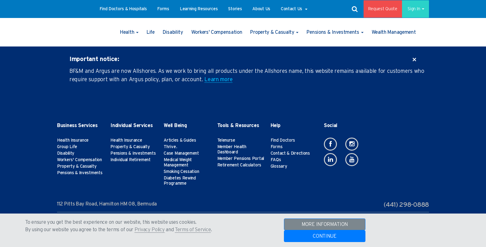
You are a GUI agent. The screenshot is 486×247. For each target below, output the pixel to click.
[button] (123, 9)
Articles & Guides (180, 140)
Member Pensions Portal (240, 159)
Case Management (181, 153)
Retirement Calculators (239, 165)
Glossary (279, 166)
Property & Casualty (76, 166)
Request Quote (378, 9)
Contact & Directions (290, 153)
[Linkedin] (330, 159)
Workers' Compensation (79, 160)
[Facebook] (330, 144)
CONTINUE (325, 236)
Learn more (218, 79)
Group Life (67, 147)
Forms (277, 147)
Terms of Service (193, 229)
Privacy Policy (150, 229)
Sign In (413, 9)
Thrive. (170, 147)
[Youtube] (351, 159)
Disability (65, 153)
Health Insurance (73, 140)
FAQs (276, 160)
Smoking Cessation (181, 172)
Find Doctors (283, 140)
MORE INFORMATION (325, 224)
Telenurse (226, 140)
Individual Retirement (130, 160)
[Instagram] (351, 144)
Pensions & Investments (79, 173)
